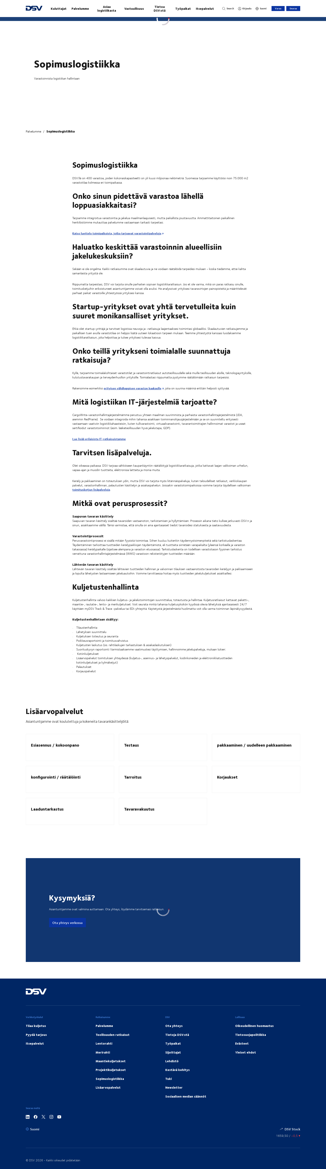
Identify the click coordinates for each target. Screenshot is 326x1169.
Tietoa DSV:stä (159, 8)
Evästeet (242, 1043)
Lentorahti (104, 1043)
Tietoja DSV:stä (177, 1034)
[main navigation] (132, 8)
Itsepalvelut (205, 8)
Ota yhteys (174, 1025)
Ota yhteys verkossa (67, 922)
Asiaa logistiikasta (106, 8)
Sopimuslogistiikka (60, 131)
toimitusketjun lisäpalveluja (91, 489)
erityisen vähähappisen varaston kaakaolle (132, 388)
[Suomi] (261, 8)
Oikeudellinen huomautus (254, 1025)
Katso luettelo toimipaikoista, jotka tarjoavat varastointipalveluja (116, 233)
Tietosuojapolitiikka (250, 1034)
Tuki (168, 1078)
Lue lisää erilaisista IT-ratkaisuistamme (99, 439)
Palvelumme (80, 8)
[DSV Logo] (34, 8)
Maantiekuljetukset (111, 1061)
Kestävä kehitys (177, 1069)
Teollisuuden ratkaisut (113, 1034)
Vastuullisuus (134, 8)
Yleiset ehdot (245, 1052)
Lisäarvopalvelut (108, 1087)
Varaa (278, 8)
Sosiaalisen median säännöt (185, 1096)
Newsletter (174, 1087)
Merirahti (103, 1052)
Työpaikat (183, 8)
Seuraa (293, 8)
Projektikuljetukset (111, 1069)
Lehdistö (172, 1061)
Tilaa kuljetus (36, 1025)
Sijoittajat (173, 1052)
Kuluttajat (59, 8)
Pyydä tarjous (36, 1034)
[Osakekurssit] (288, 1135)
